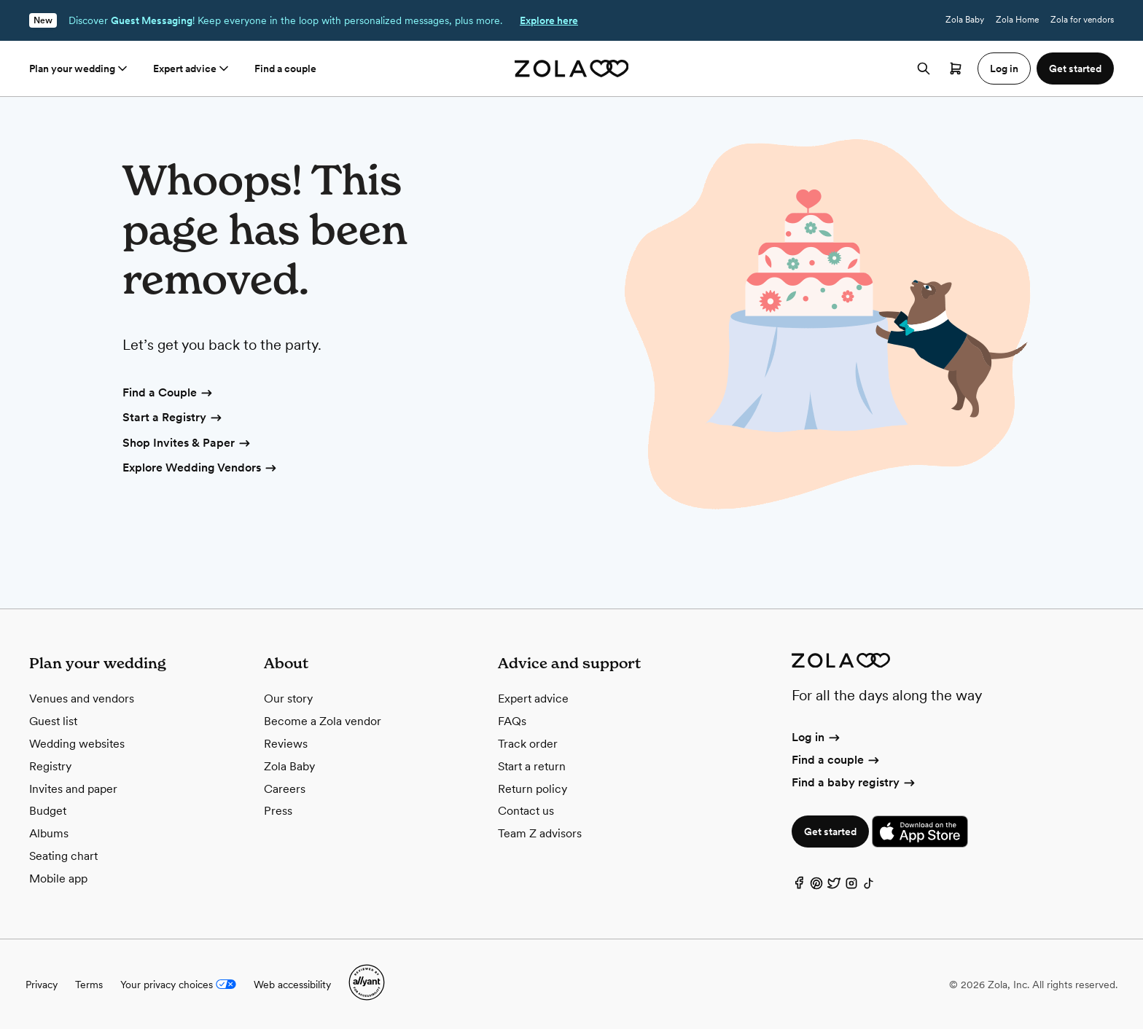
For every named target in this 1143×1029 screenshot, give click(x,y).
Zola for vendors (1082, 20)
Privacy (42, 984)
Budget (47, 811)
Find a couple (285, 68)
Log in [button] (1004, 68)
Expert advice (192, 68)
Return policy (532, 789)
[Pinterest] (816, 886)
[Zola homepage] (572, 68)
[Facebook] (799, 886)
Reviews (286, 744)
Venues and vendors (81, 698)
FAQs (512, 721)
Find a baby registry (854, 782)
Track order (528, 744)
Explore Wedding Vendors (200, 469)
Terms (89, 984)
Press (278, 811)
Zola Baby (964, 20)
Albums (49, 833)
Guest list (53, 721)
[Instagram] (851, 886)
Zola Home (1017, 20)
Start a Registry (173, 418)
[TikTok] (869, 886)
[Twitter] (834, 886)
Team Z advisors (540, 833)
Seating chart (63, 856)
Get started (830, 831)
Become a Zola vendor (322, 721)
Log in (817, 737)
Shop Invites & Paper (187, 444)
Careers (284, 789)
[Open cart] (956, 68)
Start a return (532, 766)
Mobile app (58, 878)
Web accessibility (292, 984)
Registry (50, 766)
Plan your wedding (79, 68)
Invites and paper (73, 789)
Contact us (526, 811)
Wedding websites (77, 744)
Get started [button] (1075, 68)
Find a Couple (168, 394)
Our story (288, 698)
